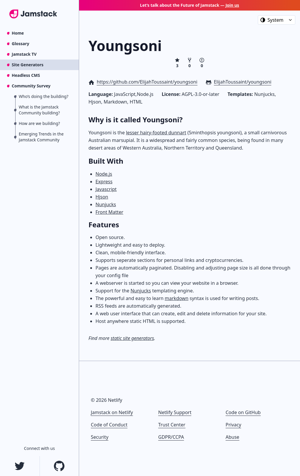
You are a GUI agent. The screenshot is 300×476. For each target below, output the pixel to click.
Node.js (104, 174)
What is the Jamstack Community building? (39, 110)
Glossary (20, 43)
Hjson (102, 197)
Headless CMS (26, 75)
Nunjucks (106, 204)
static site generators (132, 338)
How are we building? (39, 123)
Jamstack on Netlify (112, 412)
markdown (176, 298)
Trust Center (171, 424)
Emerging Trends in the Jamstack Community (41, 137)
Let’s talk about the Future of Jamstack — (189, 5)
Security (99, 437)
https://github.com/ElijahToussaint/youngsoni (147, 82)
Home (18, 33)
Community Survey (31, 86)
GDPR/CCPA (171, 437)
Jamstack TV (24, 54)
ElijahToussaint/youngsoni (242, 82)
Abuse (232, 437)
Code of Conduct (109, 424)
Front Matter (109, 212)
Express (104, 181)
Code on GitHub (243, 412)
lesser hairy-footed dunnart (156, 132)
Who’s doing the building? (43, 96)
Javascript (106, 189)
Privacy (233, 424)
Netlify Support (174, 412)
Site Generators (27, 64)
